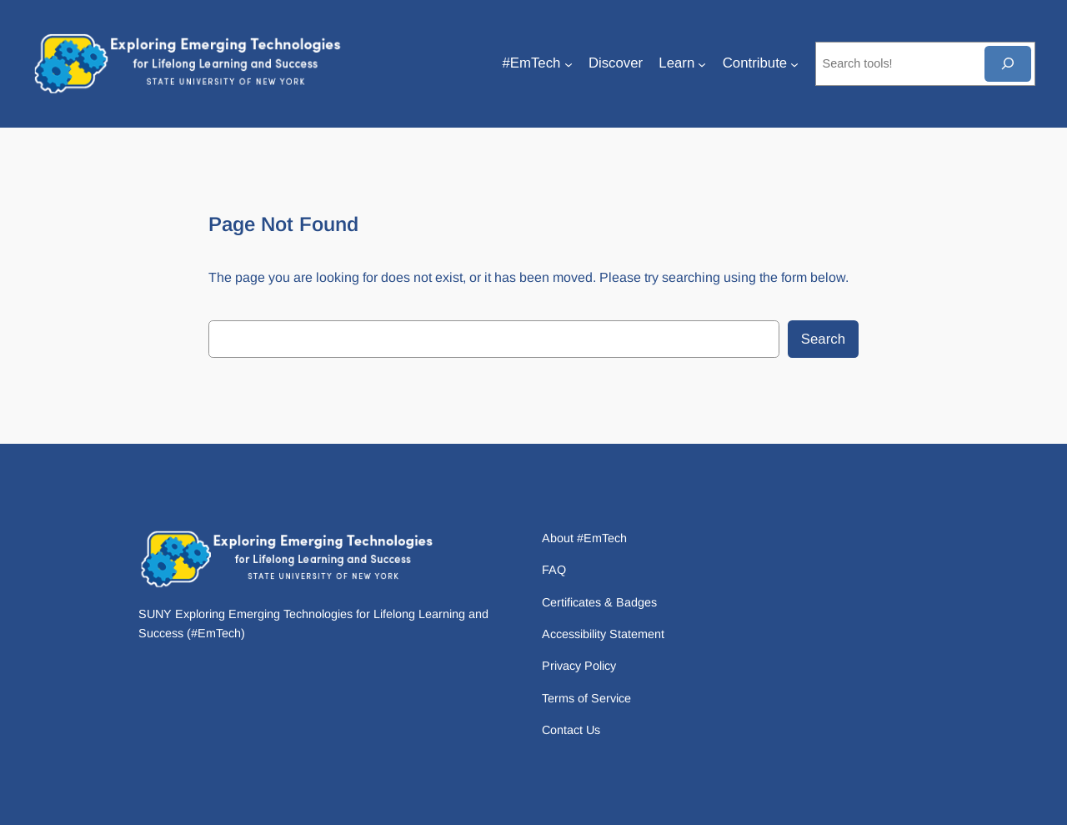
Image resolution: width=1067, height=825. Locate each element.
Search (823, 339)
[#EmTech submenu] (568, 63)
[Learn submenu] (702, 63)
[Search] (1007, 64)
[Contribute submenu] (794, 63)
